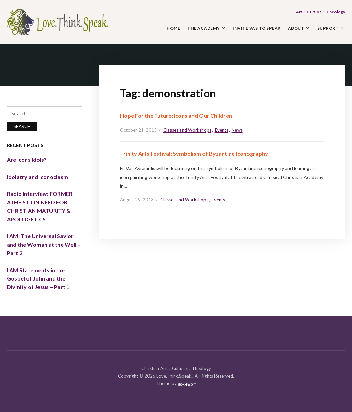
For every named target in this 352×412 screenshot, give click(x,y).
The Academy (203, 28)
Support (328, 28)
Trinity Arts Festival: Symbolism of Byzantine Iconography (194, 153)
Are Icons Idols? (27, 159)
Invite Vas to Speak (257, 28)
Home (173, 28)
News (237, 130)
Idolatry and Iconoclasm (37, 176)
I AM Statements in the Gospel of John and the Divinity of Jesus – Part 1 (38, 278)
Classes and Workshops (187, 130)
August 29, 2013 (137, 199)
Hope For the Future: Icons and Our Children (176, 115)
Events (221, 130)
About (296, 28)
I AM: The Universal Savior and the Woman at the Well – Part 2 (43, 244)
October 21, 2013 (138, 130)
